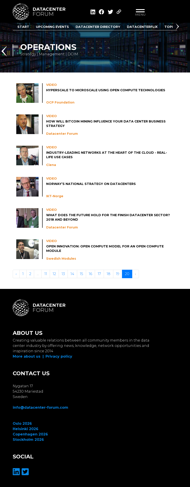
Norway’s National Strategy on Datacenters (91, 184)
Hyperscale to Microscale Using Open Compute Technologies (106, 90)
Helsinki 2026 (25, 429)
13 (63, 274)
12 (54, 274)
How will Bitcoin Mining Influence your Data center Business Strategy (106, 123)
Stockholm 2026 (28, 439)
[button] (178, 27)
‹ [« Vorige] (16, 274)
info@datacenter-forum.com (40, 407)
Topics (171, 27)
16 (90, 274)
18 (108, 274)
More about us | (28, 356)
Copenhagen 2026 (30, 434)
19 (117, 274)
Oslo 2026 (22, 423)
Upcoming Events (52, 27)
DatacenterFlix (142, 27)
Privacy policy (58, 356)
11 (45, 274)
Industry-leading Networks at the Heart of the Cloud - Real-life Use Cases (106, 155)
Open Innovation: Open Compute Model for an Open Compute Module (105, 248)
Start (23, 27)
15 (81, 274)
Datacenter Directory (98, 27)
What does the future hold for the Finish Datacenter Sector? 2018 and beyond (108, 217)
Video (51, 85)
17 (99, 274)
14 (72, 274)
